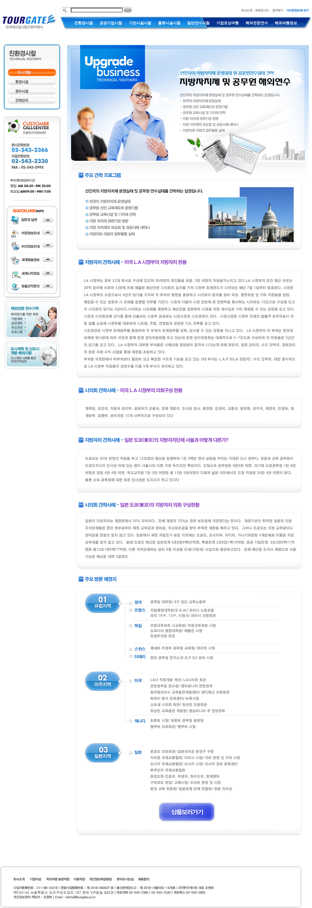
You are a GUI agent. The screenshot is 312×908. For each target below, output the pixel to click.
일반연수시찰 (198, 23)
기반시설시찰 (140, 23)
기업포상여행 (227, 23)
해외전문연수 (257, 23)
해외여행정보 (286, 23)
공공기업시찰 (111, 23)
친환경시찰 (83, 23)
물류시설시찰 (169, 23)
